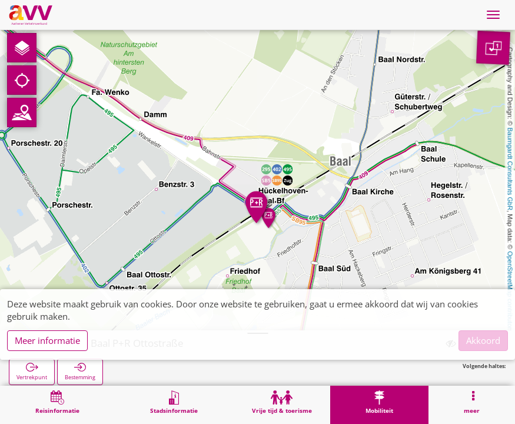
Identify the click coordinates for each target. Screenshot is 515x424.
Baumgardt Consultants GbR (510, 169)
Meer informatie (47, 340)
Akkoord (483, 340)
